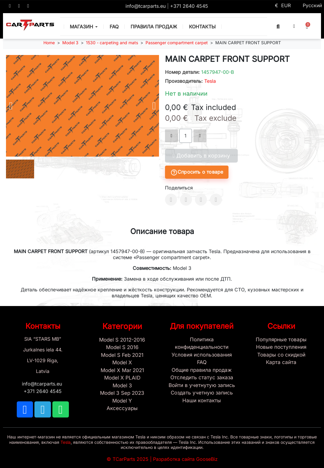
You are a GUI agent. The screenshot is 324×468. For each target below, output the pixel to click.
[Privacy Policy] (202, 343)
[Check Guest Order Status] (202, 378)
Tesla (210, 81)
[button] (278, 26)
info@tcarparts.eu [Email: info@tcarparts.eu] (146, 6)
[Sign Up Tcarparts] (202, 393)
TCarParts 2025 (131, 459)
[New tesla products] (281, 347)
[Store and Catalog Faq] (202, 362)
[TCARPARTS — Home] (30, 25)
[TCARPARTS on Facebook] (10, 6)
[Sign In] (202, 385)
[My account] (294, 26)
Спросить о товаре (196, 172)
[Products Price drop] (281, 355)
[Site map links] (281, 362)
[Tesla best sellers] (281, 340)
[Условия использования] (202, 355)
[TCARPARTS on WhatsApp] (28, 6)
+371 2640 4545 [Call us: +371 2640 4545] (189, 6)
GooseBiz (207, 459)
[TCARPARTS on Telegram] (19, 6)
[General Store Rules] (202, 370)
